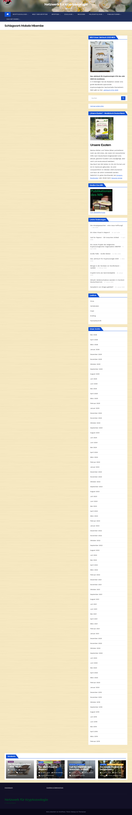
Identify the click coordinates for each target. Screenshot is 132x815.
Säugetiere (57, 762)
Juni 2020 (94, 663)
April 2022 (94, 565)
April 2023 (94, 511)
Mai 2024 (93, 447)
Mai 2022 (93, 560)
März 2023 (94, 516)
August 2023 (94, 491)
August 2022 (94, 550)
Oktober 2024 (95, 423)
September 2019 (96, 707)
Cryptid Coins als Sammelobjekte (102, 273)
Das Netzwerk (13, 19)
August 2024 (94, 433)
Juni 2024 (93, 442)
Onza (92, 301)
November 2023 (96, 477)
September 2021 (96, 594)
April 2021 (93, 619)
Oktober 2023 (95, 482)
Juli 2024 (93, 438)
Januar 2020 (94, 687)
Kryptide (55, 14)
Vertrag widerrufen (97, 106)
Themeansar (82, 812)
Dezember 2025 (96, 354)
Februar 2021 (95, 629)
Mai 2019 (93, 726)
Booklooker (94, 178)
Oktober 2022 (95, 540)
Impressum (9, 788)
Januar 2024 (94, 467)
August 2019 (94, 712)
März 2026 (94, 344)
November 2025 (96, 359)
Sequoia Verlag (116, 178)
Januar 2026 (94, 349)
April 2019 (94, 731)
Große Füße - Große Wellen (100, 254)
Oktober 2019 (95, 702)
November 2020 (96, 643)
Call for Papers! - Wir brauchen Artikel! (104, 237)
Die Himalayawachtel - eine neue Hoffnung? (106, 225)
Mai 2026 (93, 335)
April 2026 (94, 340)
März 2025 (94, 398)
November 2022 (96, 535)
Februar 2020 (95, 682)
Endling (93, 316)
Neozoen (81, 14)
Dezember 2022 (96, 531)
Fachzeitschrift (95, 321)
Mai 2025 (93, 389)
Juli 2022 (93, 555)
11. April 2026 (106, 772)
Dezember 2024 (96, 413)
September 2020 (96, 653)
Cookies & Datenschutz (54, 788)
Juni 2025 (93, 384)
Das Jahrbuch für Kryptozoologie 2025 (104, 259)
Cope (92, 311)
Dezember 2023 (96, 472)
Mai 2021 (93, 614)
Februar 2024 (95, 462)
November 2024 (96, 418)
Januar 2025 (94, 408)
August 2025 (94, 374)
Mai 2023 (93, 506)
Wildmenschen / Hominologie (115, 764)
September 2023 (96, 486)
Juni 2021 (93, 609)
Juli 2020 (93, 658)
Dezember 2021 (96, 580)
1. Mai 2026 (13, 770)
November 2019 (96, 697)
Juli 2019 (93, 717)
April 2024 (94, 452)
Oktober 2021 (95, 589)
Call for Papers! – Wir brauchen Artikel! (80, 768)
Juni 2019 (93, 722)
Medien (41, 762)
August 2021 (94, 599)
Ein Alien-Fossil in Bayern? (100, 232)
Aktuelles (72, 764)
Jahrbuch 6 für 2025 (110, 90)
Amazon (119, 175)
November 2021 (96, 584)
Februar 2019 (95, 741)
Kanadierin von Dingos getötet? (101, 287)
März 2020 (94, 678)
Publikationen (113, 14)
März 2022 (94, 570)
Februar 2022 (95, 575)
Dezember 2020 (96, 638)
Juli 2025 (93, 379)
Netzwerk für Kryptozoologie (66, 4)
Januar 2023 (94, 526)
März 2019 (94, 736)
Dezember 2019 (96, 692)
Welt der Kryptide (40, 14)
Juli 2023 (93, 496)
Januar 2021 (94, 633)
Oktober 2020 (95, 648)
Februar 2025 (95, 403)
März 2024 (94, 457)
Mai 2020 (93, 668)
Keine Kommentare (47, 775)
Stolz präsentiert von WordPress (56, 812)
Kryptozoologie (20, 14)
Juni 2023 (93, 501)
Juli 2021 (93, 604)
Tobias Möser (57, 772)
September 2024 (96, 428)
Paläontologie (96, 14)
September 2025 (96, 369)
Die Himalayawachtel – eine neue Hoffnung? (19, 766)
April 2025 (94, 393)
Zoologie (68, 14)
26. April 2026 (45, 772)
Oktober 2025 (95, 364)
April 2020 (94, 673)
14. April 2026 (76, 772)
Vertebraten (94, 306)
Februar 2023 (95, 521)
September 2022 (96, 545)
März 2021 (94, 624)
